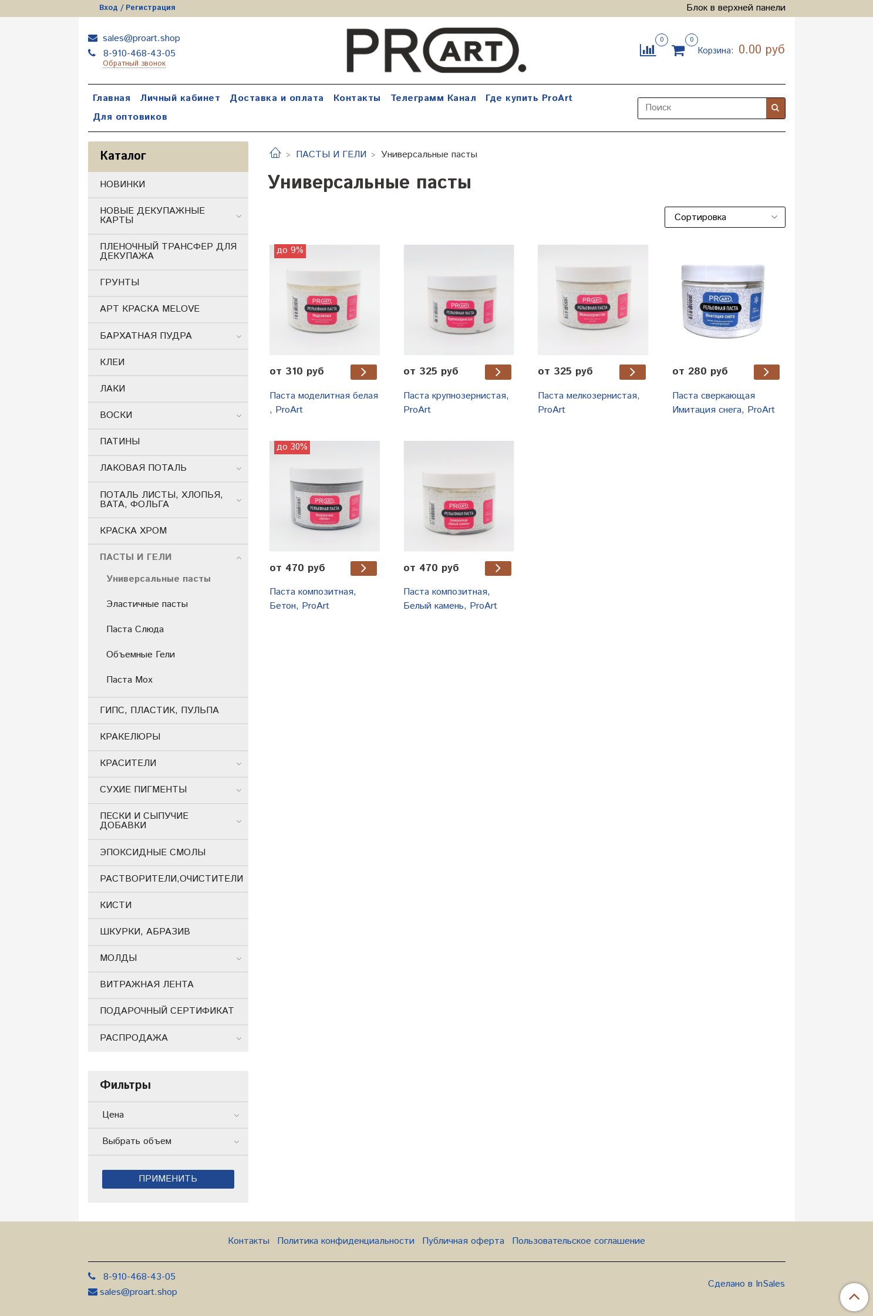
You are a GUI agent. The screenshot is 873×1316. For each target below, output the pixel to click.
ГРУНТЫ (119, 282)
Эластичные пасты (147, 604)
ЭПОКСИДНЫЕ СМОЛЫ (152, 852)
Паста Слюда (135, 629)
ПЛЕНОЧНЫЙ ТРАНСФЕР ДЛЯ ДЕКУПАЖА (168, 251)
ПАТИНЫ (120, 441)
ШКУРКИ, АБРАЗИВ (145, 932)
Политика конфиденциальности (345, 1241)
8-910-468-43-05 (138, 53)
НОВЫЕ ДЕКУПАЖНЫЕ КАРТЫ (152, 215)
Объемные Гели (140, 655)
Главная (112, 98)
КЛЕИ (112, 362)
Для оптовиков (130, 117)
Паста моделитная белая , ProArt (323, 403)
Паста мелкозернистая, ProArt (589, 403)
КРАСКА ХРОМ (133, 531)
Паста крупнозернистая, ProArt (456, 403)
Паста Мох (129, 680)
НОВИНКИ (122, 184)
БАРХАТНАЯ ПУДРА (146, 336)
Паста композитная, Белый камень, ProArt (450, 599)
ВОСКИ (116, 415)
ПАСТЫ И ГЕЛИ (331, 154)
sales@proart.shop (140, 38)
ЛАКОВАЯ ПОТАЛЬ (143, 468)
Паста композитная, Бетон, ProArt (312, 599)
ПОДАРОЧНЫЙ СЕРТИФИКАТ (167, 1011)
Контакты (357, 98)
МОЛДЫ (118, 958)
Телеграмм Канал (433, 98)
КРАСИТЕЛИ (128, 763)
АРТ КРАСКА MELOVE (150, 309)
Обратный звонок (134, 64)
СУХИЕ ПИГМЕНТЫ (143, 790)
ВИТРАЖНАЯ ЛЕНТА (147, 984)
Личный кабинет (180, 98)
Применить (168, 1179)
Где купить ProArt (529, 98)
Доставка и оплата (277, 98)
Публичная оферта (463, 1241)
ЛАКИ (112, 389)
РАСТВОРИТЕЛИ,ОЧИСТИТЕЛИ (171, 879)
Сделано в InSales (746, 1284)
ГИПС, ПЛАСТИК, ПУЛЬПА (159, 710)
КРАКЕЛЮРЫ (130, 737)
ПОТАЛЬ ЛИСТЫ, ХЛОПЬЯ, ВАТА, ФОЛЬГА (161, 499)
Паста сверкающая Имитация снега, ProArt (723, 403)
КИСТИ (116, 905)
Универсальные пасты (158, 579)
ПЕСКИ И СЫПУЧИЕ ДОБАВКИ (144, 820)
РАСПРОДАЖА (134, 1038)
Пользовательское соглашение (578, 1241)
